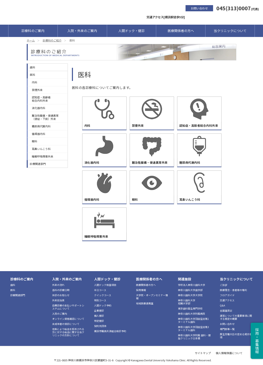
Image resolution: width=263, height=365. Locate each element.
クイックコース (102, 295)
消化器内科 (38, 108)
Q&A (222, 305)
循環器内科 (38, 134)
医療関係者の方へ (181, 30)
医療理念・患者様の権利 (233, 290)
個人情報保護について (229, 353)
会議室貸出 (226, 310)
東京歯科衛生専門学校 (190, 308)
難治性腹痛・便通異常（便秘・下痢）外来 (45, 117)
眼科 (34, 141)
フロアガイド (227, 295)
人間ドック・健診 (131, 30)
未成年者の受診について (65, 324)
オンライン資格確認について (68, 318)
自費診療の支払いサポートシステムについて (68, 307)
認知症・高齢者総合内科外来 (41, 98)
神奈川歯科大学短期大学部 (186, 301)
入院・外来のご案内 (82, 30)
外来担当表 (58, 300)
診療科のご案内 (32, 30)
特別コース (100, 300)
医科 (32, 75)
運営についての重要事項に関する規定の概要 (236, 317)
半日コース (100, 290)
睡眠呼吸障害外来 (42, 156)
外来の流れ (58, 285)
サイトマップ (203, 353)
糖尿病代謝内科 (41, 126)
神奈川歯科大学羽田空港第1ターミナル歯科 (193, 320)
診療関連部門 (38, 164)
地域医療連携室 (144, 303)
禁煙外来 (37, 90)
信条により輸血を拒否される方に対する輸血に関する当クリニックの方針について (68, 332)
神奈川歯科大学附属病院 (191, 313)
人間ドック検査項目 (105, 285)
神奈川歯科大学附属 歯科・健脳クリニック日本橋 (194, 336)
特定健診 (99, 320)
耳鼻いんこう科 (41, 149)
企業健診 (99, 310)
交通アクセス (227, 300)
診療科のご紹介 (52, 40)
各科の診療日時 (60, 290)
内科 (34, 82)
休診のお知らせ (60, 295)
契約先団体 (100, 326)
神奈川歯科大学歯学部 (190, 290)
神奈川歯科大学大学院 (190, 295)
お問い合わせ (199, 8)
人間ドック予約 (102, 305)
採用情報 (141, 290)
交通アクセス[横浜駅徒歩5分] (165, 17)
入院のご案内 (59, 313)
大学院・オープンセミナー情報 (152, 296)
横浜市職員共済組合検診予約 (110, 331)
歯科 (32, 67)
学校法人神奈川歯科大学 (191, 285)
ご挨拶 (223, 285)
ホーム (31, 40)
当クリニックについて (230, 30)
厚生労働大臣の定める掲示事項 (236, 335)
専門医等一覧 (227, 329)
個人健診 (99, 315)
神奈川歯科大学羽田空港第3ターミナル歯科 (193, 328)
